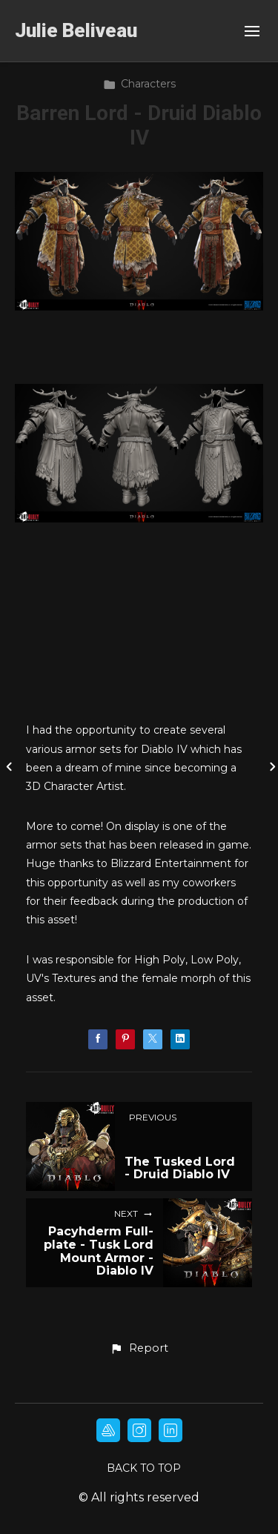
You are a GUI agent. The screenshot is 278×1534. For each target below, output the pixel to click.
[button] (138, 1348)
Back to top (144, 1468)
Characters (139, 83)
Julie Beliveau (76, 30)
